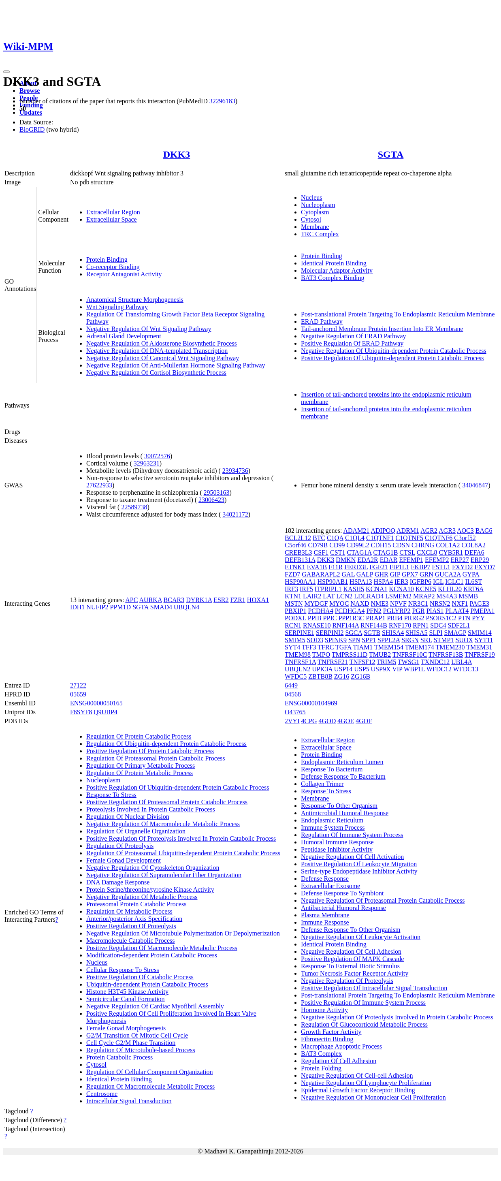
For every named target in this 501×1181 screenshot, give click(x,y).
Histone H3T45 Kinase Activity (127, 991)
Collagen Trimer (322, 783)
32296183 (222, 101)
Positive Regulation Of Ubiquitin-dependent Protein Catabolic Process (392, 358)
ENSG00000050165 (96, 703)
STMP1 (444, 639)
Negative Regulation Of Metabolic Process (142, 896)
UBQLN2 (297, 669)
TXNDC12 (435, 661)
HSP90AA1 (300, 581)
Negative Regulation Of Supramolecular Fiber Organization (163, 874)
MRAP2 (424, 596)
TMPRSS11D (349, 654)
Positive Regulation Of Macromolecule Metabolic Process (161, 947)
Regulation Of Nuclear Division (127, 816)
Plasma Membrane (325, 915)
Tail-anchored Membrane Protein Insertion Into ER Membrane (382, 328)
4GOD (327, 721)
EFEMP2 (437, 559)
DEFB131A (300, 559)
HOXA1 (258, 599)
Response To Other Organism (339, 805)
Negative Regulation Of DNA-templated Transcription (157, 350)
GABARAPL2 (321, 574)
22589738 (134, 507)
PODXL (295, 618)
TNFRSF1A (300, 661)
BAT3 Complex (321, 1053)
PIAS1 (435, 610)
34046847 (475, 485)
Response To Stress (111, 794)
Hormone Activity (324, 1009)
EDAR (389, 559)
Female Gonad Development (123, 860)
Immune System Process (333, 827)
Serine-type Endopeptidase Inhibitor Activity (359, 871)
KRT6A (473, 588)
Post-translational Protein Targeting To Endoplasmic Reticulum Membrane (398, 314)
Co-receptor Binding (113, 266)
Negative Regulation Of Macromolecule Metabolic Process (163, 823)
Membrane (315, 226)
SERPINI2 (329, 632)
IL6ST (473, 581)
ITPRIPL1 (328, 588)
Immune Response (325, 922)
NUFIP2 (97, 607)
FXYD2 (462, 567)
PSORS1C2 (441, 618)
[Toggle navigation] (6, 71)
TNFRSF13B (446, 654)
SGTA (391, 154)
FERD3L (356, 567)
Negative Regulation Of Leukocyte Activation (360, 936)
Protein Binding (107, 259)
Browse (29, 90)
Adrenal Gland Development (123, 336)
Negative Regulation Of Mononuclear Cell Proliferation (373, 1097)
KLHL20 (450, 588)
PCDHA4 (320, 610)
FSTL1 (441, 567)
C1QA (335, 537)
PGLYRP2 (397, 610)
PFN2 (373, 610)
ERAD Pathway (322, 321)
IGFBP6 (420, 581)
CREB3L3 (298, 552)
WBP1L (414, 669)
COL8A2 (474, 545)
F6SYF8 (81, 712)
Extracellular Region (113, 212)
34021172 (235, 514)
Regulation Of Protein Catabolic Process (139, 736)
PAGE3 (479, 603)
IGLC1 (454, 581)
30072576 (157, 456)
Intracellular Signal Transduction (129, 1101)
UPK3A (322, 669)
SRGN (410, 639)
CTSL (407, 552)
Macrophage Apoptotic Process (341, 1046)
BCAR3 (174, 599)
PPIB (315, 618)
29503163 (217, 492)
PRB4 (394, 618)
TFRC (326, 647)
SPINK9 (336, 639)
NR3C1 (418, 603)
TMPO (321, 654)
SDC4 (438, 625)
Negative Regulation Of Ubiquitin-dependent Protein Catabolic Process (393, 350)
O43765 (295, 712)
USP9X (381, 669)
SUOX (464, 639)
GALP (364, 574)
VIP (397, 669)
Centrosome (101, 1093)
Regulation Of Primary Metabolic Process (140, 765)
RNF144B (373, 625)
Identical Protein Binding (334, 263)
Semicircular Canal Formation (125, 998)
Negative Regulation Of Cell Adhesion (351, 951)
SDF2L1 (459, 625)
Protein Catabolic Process (119, 1057)
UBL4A (461, 661)
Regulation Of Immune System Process (352, 834)
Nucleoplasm (318, 204)
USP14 (343, 669)
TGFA (343, 647)
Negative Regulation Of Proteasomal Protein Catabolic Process (383, 900)
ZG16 (341, 676)
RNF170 (400, 625)
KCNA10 (401, 588)
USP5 (361, 669)
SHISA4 (393, 632)
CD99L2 (358, 545)
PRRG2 (414, 618)
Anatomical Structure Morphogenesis (134, 299)
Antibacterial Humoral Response (343, 907)
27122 (78, 685)
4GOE (345, 721)
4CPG (309, 721)
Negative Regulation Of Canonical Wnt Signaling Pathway (162, 358)
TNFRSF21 (333, 661)
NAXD (359, 603)
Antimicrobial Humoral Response (344, 812)
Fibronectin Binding (327, 1039)
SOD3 (315, 639)
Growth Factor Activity (331, 1031)
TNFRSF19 (480, 654)
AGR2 (428, 530)
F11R (335, 567)
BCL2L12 (298, 537)
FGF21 (378, 567)
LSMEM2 (398, 596)
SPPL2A (388, 639)
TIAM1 (363, 647)
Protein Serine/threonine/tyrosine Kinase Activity (150, 889)
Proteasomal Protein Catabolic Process (136, 904)
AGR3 (447, 530)
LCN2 (344, 596)
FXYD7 (484, 567)
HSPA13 (361, 581)
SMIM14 (480, 632)
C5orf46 (295, 545)
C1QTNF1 (380, 537)
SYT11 (484, 639)
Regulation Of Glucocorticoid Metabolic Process (364, 1024)
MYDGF (316, 603)
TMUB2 (380, 654)
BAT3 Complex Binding (332, 277)
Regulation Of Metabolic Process (129, 911)
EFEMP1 (411, 559)
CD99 (337, 545)
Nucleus (311, 197)
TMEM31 (479, 647)
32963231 (147, 463)
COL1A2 (448, 545)
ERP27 (459, 559)
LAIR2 (312, 596)
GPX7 (410, 574)
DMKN (346, 559)
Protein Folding (321, 1068)
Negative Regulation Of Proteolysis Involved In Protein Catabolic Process (397, 1017)
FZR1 (237, 599)
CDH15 (381, 545)
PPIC (330, 618)
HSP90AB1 (333, 581)
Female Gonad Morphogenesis (126, 1028)
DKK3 (176, 154)
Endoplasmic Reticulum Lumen (342, 761)
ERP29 (480, 559)
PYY (478, 618)
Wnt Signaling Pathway (117, 306)
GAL (348, 574)
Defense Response (325, 878)
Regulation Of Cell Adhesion (338, 1060)
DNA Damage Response (117, 882)
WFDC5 (296, 676)
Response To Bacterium (331, 769)
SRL (426, 639)
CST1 (337, 552)
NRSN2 (440, 603)
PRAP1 (375, 618)
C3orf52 (464, 537)
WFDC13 (465, 669)
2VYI (292, 721)
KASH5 (354, 588)
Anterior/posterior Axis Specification (134, 918)
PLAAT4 (457, 610)
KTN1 (293, 596)
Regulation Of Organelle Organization (135, 831)
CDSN (401, 545)
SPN (354, 639)
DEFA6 (474, 552)
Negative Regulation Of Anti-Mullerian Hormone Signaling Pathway (175, 365)
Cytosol (311, 219)
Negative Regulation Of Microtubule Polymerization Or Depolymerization (183, 933)
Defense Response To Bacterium (343, 776)
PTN (464, 618)
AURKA (150, 599)
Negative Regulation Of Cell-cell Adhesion (357, 1075)
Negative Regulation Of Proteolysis (347, 980)
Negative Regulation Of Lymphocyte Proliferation (366, 1082)
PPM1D (120, 607)
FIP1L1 (399, 567)
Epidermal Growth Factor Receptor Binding (358, 1090)
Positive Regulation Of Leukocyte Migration (359, 864)
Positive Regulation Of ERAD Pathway (352, 343)
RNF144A (345, 625)
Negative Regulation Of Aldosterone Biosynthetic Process (161, 343)
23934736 (235, 470)
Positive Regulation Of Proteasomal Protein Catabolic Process (166, 802)
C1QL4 (355, 537)
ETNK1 (295, 567)
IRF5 (306, 588)
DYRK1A (199, 599)
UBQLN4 (186, 607)
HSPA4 (383, 581)
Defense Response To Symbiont (342, 893)
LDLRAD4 (369, 596)
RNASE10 (316, 625)
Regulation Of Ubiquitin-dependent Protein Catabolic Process (166, 743)
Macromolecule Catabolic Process (130, 940)
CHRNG (422, 545)
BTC (319, 537)
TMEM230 (450, 647)
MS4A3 (446, 596)
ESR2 (220, 599)
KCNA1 (376, 588)
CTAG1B (385, 552)
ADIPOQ (383, 530)
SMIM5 (295, 639)
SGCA (353, 632)
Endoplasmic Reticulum (332, 820)
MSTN (294, 603)
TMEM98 (298, 654)
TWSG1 (408, 661)
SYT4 (292, 647)
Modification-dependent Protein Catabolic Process (151, 955)
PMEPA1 (482, 610)
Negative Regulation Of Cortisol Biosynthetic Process (156, 372)
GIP (395, 574)
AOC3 (465, 530)
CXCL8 (427, 552)
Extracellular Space (111, 219)
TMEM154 (388, 647)
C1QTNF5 (409, 537)
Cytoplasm (315, 212)
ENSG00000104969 (311, 703)
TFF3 (309, 647)
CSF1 (321, 552)
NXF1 (460, 603)
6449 (291, 685)
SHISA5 (416, 632)
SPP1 (369, 639)
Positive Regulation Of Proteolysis (131, 926)
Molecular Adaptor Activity (337, 270)
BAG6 (483, 530)
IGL (438, 581)
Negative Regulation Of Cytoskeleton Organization (153, 867)
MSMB (468, 596)
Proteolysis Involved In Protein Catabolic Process (150, 809)
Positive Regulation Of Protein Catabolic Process (150, 750)
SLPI (436, 632)
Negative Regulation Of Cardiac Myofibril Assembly (155, 1006)
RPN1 (421, 625)
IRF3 (291, 588)
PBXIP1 (295, 610)
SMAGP (455, 632)
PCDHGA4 (350, 610)
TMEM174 (419, 647)
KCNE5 (426, 588)
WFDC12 (439, 669)
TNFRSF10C (409, 654)
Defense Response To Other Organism (350, 929)
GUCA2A (448, 574)
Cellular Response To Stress (122, 969)
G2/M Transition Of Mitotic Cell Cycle (137, 1035)
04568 (293, 694)
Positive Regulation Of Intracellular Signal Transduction (374, 988)
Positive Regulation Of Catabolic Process (140, 977)
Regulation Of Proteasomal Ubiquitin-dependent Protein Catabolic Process (183, 853)
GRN (426, 574)
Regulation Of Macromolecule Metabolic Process (150, 1086)
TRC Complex (320, 234)
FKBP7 (421, 567)
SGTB (372, 632)
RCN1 (293, 625)
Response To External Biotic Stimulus (350, 966)
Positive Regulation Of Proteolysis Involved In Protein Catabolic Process (181, 838)
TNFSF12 (362, 661)
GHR (381, 574)
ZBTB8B (320, 676)
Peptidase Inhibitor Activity (337, 849)
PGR (418, 610)
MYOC (339, 603)
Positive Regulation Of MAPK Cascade (352, 958)
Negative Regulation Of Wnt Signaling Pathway (148, 328)
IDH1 (77, 607)
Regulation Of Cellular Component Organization (149, 1071)
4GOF (364, 721)
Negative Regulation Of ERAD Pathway (353, 336)
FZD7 (292, 574)
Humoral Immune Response (337, 842)
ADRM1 (408, 530)
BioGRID (32, 129)
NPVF (398, 603)
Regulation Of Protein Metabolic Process (139, 772)
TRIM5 (386, 661)
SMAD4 (161, 607)
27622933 (99, 485)
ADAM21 (356, 530)
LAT (329, 596)
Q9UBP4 (105, 712)
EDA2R (367, 559)
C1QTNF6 (438, 537)
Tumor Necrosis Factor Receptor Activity (354, 973)
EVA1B (317, 567)
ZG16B (360, 676)
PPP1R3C (351, 618)
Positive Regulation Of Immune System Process (363, 1002)
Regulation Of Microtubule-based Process (140, 1049)
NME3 (380, 603)
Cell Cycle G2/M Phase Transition (130, 1042)
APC (131, 599)
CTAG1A (359, 552)
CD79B (318, 545)
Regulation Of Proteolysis (119, 845)
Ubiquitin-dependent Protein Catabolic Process (147, 984)
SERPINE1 (299, 632)
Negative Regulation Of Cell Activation (352, 856)
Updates (30, 112)
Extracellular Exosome (330, 885)
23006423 (211, 499)
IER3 (401, 581)
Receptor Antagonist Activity (124, 274)
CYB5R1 (451, 552)
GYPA (471, 574)
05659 (78, 694)
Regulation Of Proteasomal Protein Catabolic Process (155, 758)
